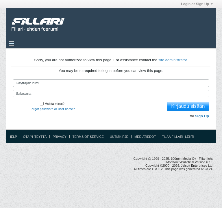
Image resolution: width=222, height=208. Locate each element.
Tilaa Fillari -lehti (178, 136)
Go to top (20, 150)
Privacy (59, 136)
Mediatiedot (145, 136)
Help (13, 136)
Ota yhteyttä (35, 136)
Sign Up (202, 116)
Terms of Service (88, 136)
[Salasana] (111, 93)
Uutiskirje (119, 136)
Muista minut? (52, 103)
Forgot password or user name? (52, 109)
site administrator (172, 60)
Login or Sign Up (197, 4)
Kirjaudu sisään (188, 106)
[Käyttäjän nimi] (111, 83)
